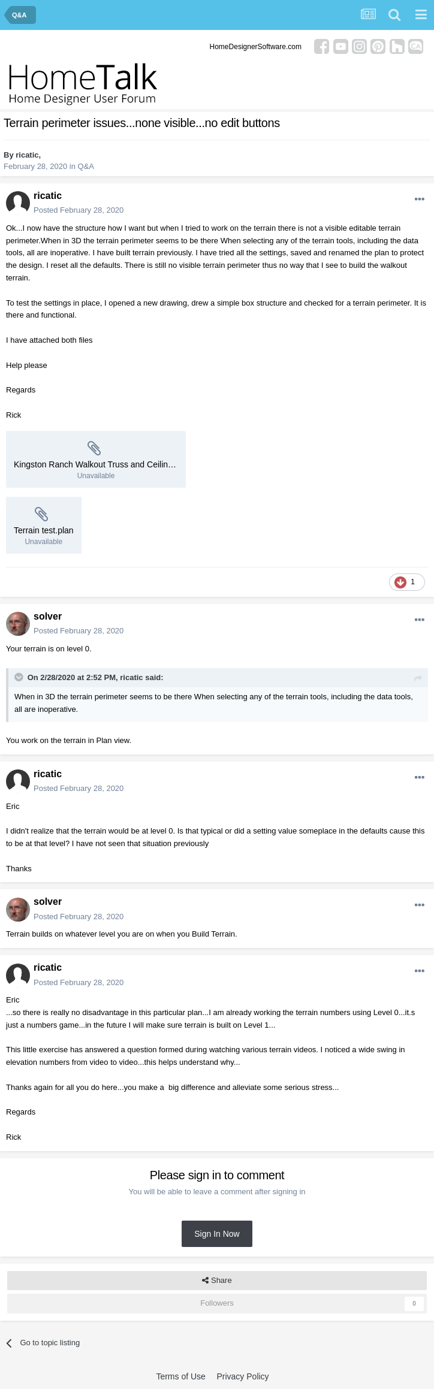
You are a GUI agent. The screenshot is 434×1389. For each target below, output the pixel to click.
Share (216, 1281)
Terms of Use (180, 1376)
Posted (78, 210)
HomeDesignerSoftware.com (256, 47)
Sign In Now (216, 1234)
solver (48, 616)
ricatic (27, 154)
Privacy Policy (242, 1376)
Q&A (86, 166)
